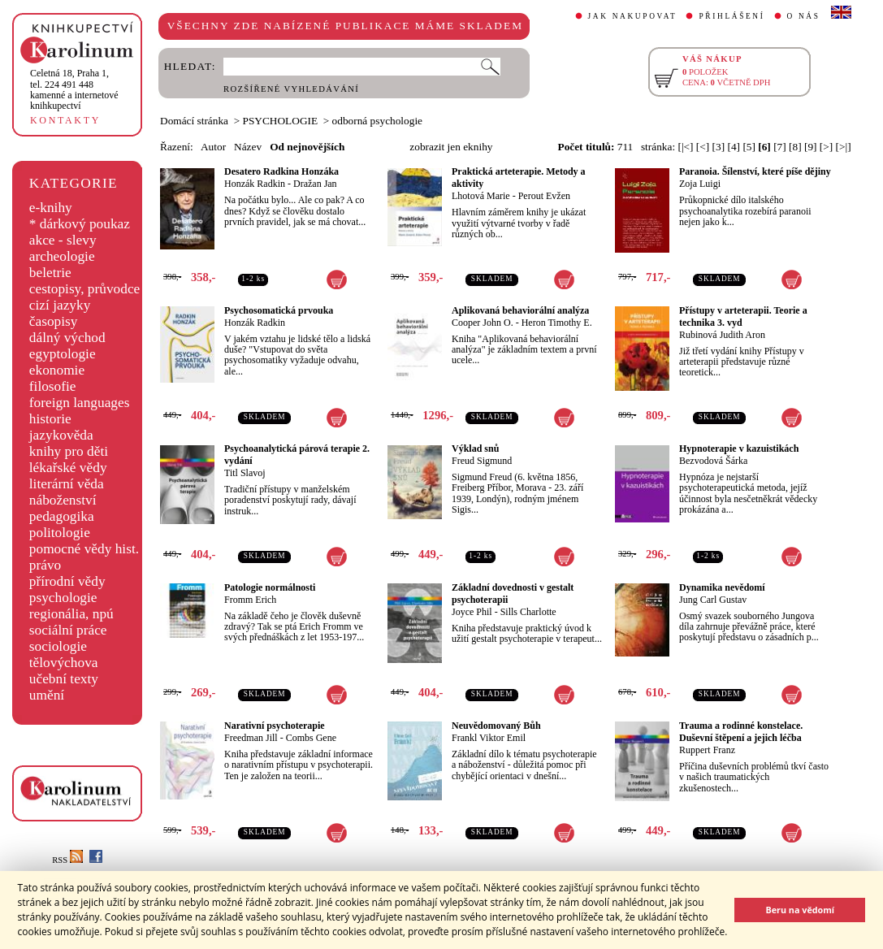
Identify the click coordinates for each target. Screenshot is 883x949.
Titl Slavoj (245, 473)
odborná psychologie (377, 121)
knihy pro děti (68, 451)
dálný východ (67, 337)
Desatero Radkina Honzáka (281, 171)
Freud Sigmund (482, 460)
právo (45, 565)
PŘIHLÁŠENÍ (731, 16)
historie (50, 419)
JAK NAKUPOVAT (632, 16)
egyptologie (62, 354)
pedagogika (61, 516)
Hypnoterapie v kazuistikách (739, 448)
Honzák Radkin (254, 183)
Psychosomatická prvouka (278, 310)
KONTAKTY (65, 120)
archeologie (62, 256)
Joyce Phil (472, 612)
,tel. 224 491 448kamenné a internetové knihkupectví (74, 89)
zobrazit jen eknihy (450, 147)
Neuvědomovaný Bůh (496, 725)
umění (46, 695)
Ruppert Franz (707, 750)
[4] (733, 147)
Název (248, 147)
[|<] (685, 147)
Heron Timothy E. (557, 322)
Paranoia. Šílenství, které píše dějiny (755, 171)
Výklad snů (475, 448)
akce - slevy (63, 240)
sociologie (58, 646)
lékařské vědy (68, 467)
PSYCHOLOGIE (280, 121)
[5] (748, 147)
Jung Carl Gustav (713, 599)
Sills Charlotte (528, 612)
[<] (702, 147)
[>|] (843, 147)
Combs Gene (311, 737)
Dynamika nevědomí (722, 587)
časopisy (53, 321)
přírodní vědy (67, 581)
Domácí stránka (194, 121)
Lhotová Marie (481, 196)
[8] (795, 147)
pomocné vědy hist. (84, 549)
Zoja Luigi (700, 183)
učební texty (63, 679)
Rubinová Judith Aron (722, 334)
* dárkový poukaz (79, 224)
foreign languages (79, 402)
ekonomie (56, 370)
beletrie (50, 272)
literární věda (66, 484)
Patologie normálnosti (269, 587)
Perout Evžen (544, 196)
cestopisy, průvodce (85, 289)
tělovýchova (63, 662)
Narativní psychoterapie (274, 725)
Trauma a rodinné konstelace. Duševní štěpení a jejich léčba (741, 731)
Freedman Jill (251, 737)
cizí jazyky (60, 305)
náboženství (63, 500)
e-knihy (50, 207)
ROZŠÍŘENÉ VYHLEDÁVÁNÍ (291, 88)
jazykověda (61, 435)
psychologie (63, 597)
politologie (59, 532)
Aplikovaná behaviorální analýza (520, 310)
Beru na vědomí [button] (799, 910)
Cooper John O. (482, 322)
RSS (67, 860)
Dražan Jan (315, 183)
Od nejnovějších (307, 147)
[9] (810, 147)
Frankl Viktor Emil (489, 737)
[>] (826, 147)
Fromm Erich (250, 599)
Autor (213, 147)
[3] (718, 147)
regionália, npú (71, 614)
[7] (779, 147)
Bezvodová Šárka (713, 460)
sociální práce (68, 630)
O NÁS (803, 16)
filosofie (52, 386)
